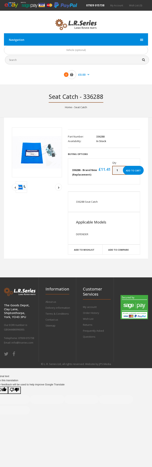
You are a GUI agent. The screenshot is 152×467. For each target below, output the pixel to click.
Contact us (52, 319)
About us (51, 302)
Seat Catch (80, 107)
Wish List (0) (135, 5)
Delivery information (58, 307)
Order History (91, 313)
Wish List (88, 319)
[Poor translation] (14, 390)
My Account (116, 5)
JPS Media (105, 364)
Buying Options (78, 154)
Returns (87, 325)
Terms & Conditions (57, 313)
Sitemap (50, 325)
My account (90, 307)
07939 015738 (95, 5)
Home (68, 107)
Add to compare (118, 249)
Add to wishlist (84, 249)
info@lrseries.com (22, 342)
